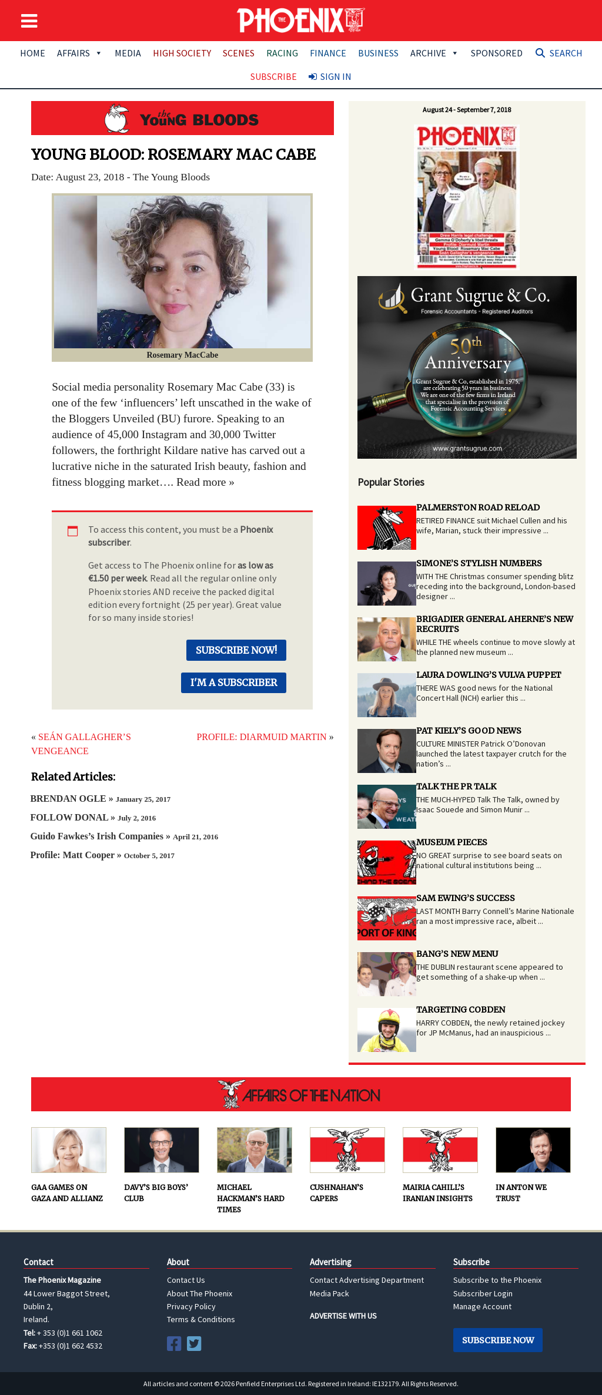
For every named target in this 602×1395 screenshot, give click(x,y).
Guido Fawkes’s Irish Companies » (124, 836)
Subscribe (273, 76)
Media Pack (329, 1293)
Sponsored (497, 53)
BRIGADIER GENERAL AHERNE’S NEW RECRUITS (494, 624)
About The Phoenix (199, 1293)
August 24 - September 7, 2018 (467, 109)
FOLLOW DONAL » (93, 817)
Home (32, 53)
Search (566, 53)
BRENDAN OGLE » (100, 799)
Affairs (80, 53)
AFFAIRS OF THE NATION (301, 1094)
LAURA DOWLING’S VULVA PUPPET (488, 675)
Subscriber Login (483, 1293)
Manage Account (482, 1306)
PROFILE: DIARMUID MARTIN (261, 737)
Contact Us (186, 1280)
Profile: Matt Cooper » (102, 855)
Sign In (336, 76)
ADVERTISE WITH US (343, 1315)
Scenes (239, 53)
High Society (182, 53)
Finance (328, 53)
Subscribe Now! (236, 650)
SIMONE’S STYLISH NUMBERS (479, 563)
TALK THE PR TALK (456, 786)
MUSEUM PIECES (451, 842)
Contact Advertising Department (367, 1280)
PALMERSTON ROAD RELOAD (478, 507)
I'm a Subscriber (233, 682)
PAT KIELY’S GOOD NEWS (468, 730)
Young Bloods (182, 118)
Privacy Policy (191, 1306)
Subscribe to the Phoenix (497, 1280)
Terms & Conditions (201, 1319)
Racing (282, 53)
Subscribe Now (498, 1340)
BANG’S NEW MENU (457, 954)
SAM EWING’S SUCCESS (465, 898)
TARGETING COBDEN (460, 1009)
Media (128, 53)
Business (378, 53)
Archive (434, 53)
